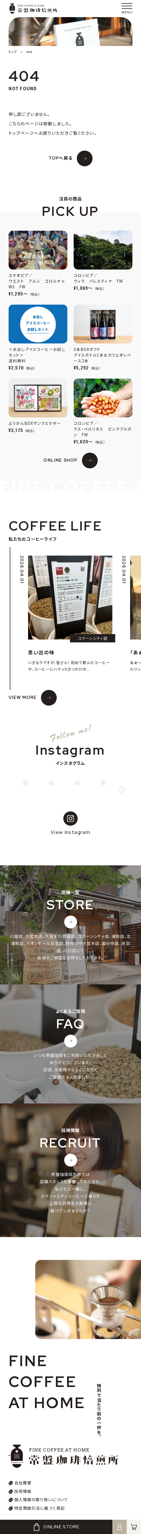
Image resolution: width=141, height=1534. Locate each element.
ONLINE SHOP (60, 460)
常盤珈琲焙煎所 (33, 8)
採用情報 (23, 1491)
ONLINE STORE (56, 1527)
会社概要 (23, 1482)
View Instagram (70, 823)
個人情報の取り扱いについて (41, 1499)
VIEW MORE (23, 697)
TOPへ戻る (60, 158)
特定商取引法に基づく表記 (39, 1508)
